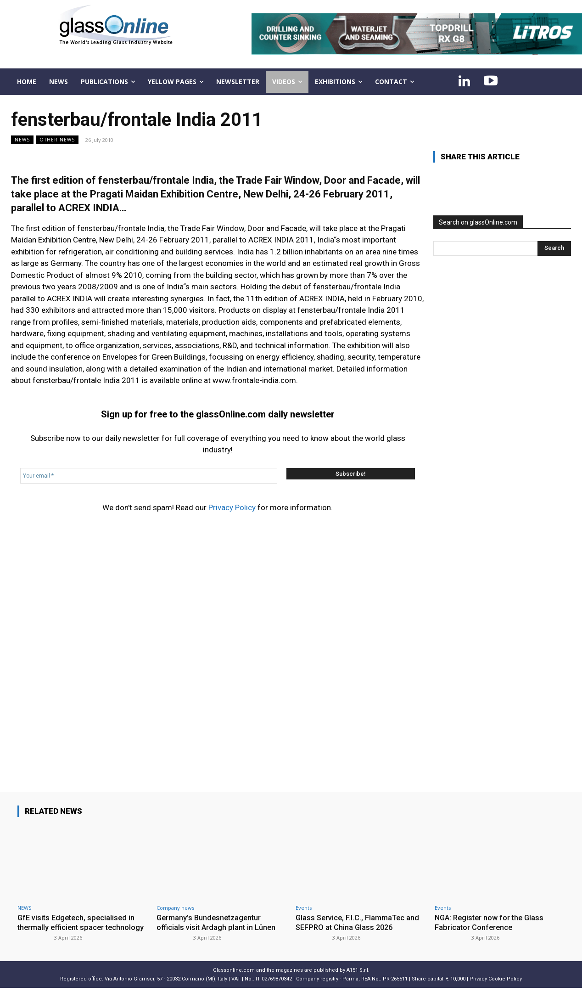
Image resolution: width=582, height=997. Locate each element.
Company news (175, 907)
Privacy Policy (232, 507)
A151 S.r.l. (358, 979)
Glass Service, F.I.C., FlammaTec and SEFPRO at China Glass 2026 (359, 922)
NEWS (22, 139)
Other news (57, 139)
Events (304, 907)
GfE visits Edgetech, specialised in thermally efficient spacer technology (78, 927)
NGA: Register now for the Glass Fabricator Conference (491, 922)
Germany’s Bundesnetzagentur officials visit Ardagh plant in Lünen (217, 922)
